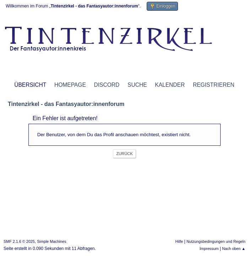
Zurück (124, 153)
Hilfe (179, 241)
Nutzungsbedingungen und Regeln (215, 241)
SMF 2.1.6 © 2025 (19, 241)
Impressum (209, 248)
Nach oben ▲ (233, 248)
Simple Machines (51, 241)
